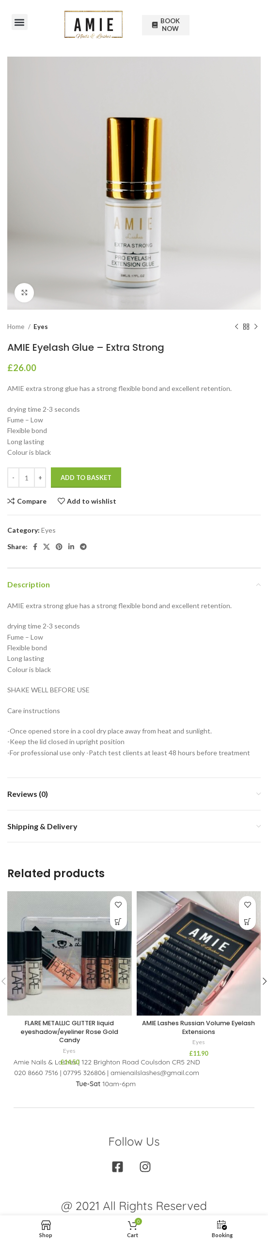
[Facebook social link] (35, 546)
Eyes (40, 326)
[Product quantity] (26, 477)
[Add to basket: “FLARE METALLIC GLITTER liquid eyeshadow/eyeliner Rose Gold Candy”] (118, 921)
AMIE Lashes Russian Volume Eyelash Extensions (198, 1027)
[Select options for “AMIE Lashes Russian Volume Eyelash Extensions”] (247, 921)
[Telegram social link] (83, 546)
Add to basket (86, 477)
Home (16, 326)
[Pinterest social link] (59, 546)
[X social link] (46, 546)
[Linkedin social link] (71, 546)
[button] (20, 22)
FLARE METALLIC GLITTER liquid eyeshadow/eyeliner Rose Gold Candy (69, 1031)
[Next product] (256, 327)
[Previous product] (236, 327)
